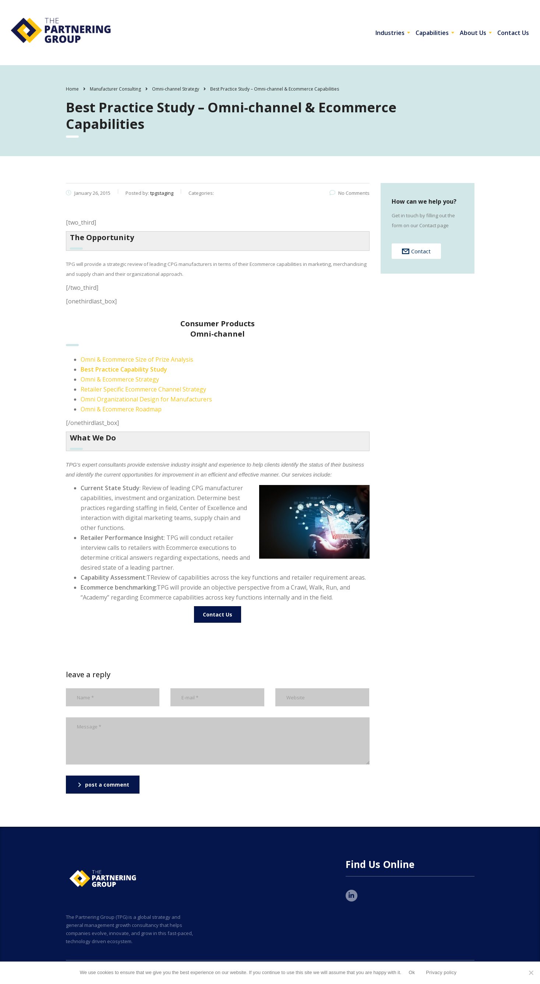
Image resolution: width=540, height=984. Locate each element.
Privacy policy (441, 972)
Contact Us (513, 33)
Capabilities (432, 33)
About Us (473, 33)
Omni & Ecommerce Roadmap (121, 409)
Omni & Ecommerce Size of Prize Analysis (137, 359)
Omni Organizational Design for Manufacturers (146, 399)
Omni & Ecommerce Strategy (120, 379)
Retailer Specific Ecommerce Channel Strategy (143, 389)
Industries (390, 33)
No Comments (349, 193)
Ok (412, 972)
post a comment (103, 784)
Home (72, 89)
